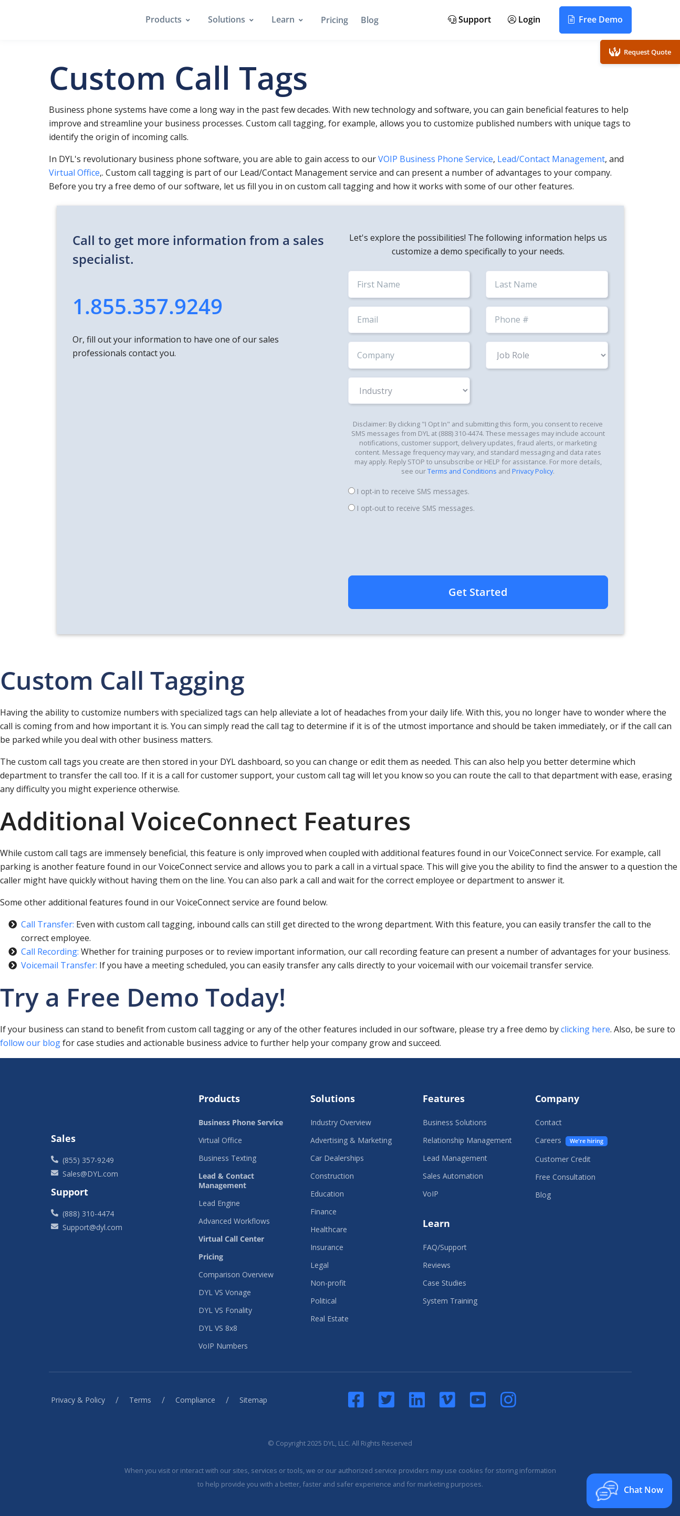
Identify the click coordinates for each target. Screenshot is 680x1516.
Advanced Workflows (234, 1221)
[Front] (116, 1104)
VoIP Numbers (223, 1346)
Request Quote (640, 52)
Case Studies (444, 1283)
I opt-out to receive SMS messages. (416, 508)
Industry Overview (340, 1122)
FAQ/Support (445, 1247)
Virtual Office (74, 172)
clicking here (585, 1029)
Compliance (195, 1400)
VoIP (430, 1194)
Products (163, 19)
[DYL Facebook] (358, 1399)
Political (323, 1301)
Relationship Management (467, 1140)
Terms (140, 1400)
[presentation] (478, 545)
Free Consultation (565, 1177)
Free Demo (595, 19)
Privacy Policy (532, 471)
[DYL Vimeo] (447, 1399)
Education (327, 1194)
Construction (332, 1176)
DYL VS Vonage (224, 1292)
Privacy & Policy (78, 1400)
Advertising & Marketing (351, 1140)
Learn (283, 19)
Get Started (477, 592)
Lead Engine (219, 1203)
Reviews (437, 1265)
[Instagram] (508, 1399)
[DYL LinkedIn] (417, 1399)
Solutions (226, 19)
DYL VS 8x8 (217, 1328)
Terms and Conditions (462, 471)
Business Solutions (455, 1122)
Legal (319, 1265)
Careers (571, 1140)
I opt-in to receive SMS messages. (413, 491)
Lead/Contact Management (551, 159)
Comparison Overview (236, 1274)
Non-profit (328, 1283)
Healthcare (328, 1229)
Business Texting (227, 1158)
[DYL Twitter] (386, 1399)
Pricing (334, 20)
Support (469, 19)
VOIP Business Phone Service (435, 159)
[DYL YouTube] (478, 1399)
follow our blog (30, 1043)
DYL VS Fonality (225, 1310)
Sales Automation (453, 1176)
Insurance (326, 1247)
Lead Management (455, 1158)
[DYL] (84, 20)
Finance (323, 1211)
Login (524, 19)
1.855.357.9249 (147, 306)
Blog (370, 20)
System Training (450, 1301)
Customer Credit (563, 1159)
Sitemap (253, 1400)
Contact (548, 1122)
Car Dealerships (337, 1158)
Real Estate (329, 1318)
